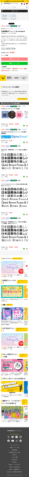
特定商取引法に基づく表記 (14, 452)
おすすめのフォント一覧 (20, 329)
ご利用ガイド (14, 454)
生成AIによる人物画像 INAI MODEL (14, 471)
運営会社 (14, 462)
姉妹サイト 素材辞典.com (14, 469)
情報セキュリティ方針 (14, 447)
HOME (2, 14)
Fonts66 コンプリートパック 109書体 (10, 108)
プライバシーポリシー (14, 445)
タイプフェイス (8, 14)
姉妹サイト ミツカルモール (14, 464)
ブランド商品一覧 (21, 98)
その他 (13, 14)
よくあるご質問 (14, 457)
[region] (14, 116)
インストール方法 (23, 78)
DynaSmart (24, 129)
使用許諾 (16, 77)
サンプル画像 (3, 78)
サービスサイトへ (23, 402)
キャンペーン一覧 (16, 258)
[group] (12, 269)
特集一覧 (9, 304)
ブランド (7, 17)
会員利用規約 (14, 450)
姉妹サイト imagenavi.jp (14, 467)
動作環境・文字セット (9, 78)
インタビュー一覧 (22, 355)
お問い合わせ (14, 459)
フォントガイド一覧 (21, 281)
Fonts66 (23, 106)
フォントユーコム (13, 17)
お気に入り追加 (14, 59)
